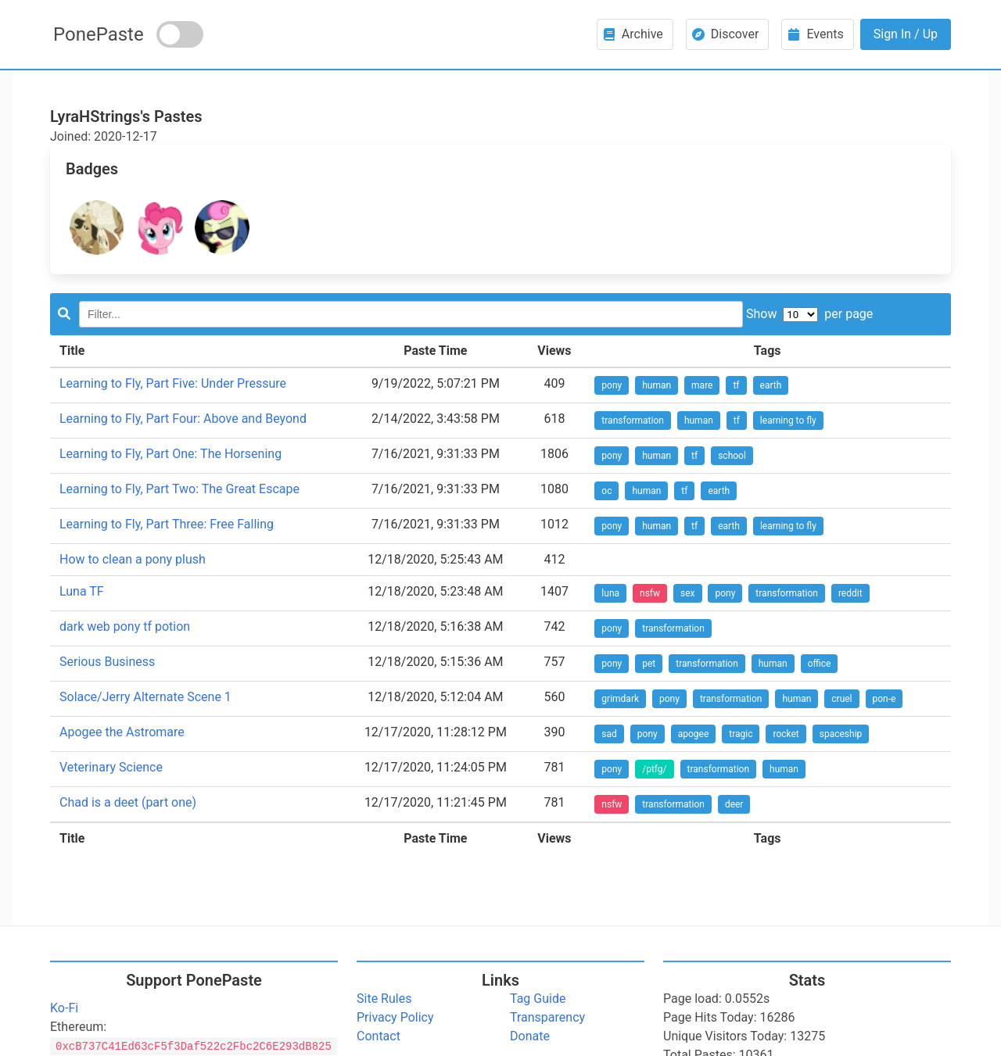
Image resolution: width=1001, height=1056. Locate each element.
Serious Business (107, 661)
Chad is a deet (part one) (127, 802)
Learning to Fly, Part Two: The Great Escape (179, 488)
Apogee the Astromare (122, 732)
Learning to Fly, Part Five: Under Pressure (172, 383)
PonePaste (98, 34)
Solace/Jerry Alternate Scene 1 (145, 696)
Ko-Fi (64, 1008)
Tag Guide (537, 998)
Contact (378, 1036)
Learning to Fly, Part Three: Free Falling (166, 524)
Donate (530, 1036)
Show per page (809, 313)
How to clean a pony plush (132, 559)
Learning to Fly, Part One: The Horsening (170, 453)
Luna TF (81, 591)
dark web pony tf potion (124, 626)
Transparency (547, 1017)
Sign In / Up (906, 34)
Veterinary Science (111, 767)
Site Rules (384, 998)
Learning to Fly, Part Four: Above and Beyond (183, 418)
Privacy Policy (395, 1017)
